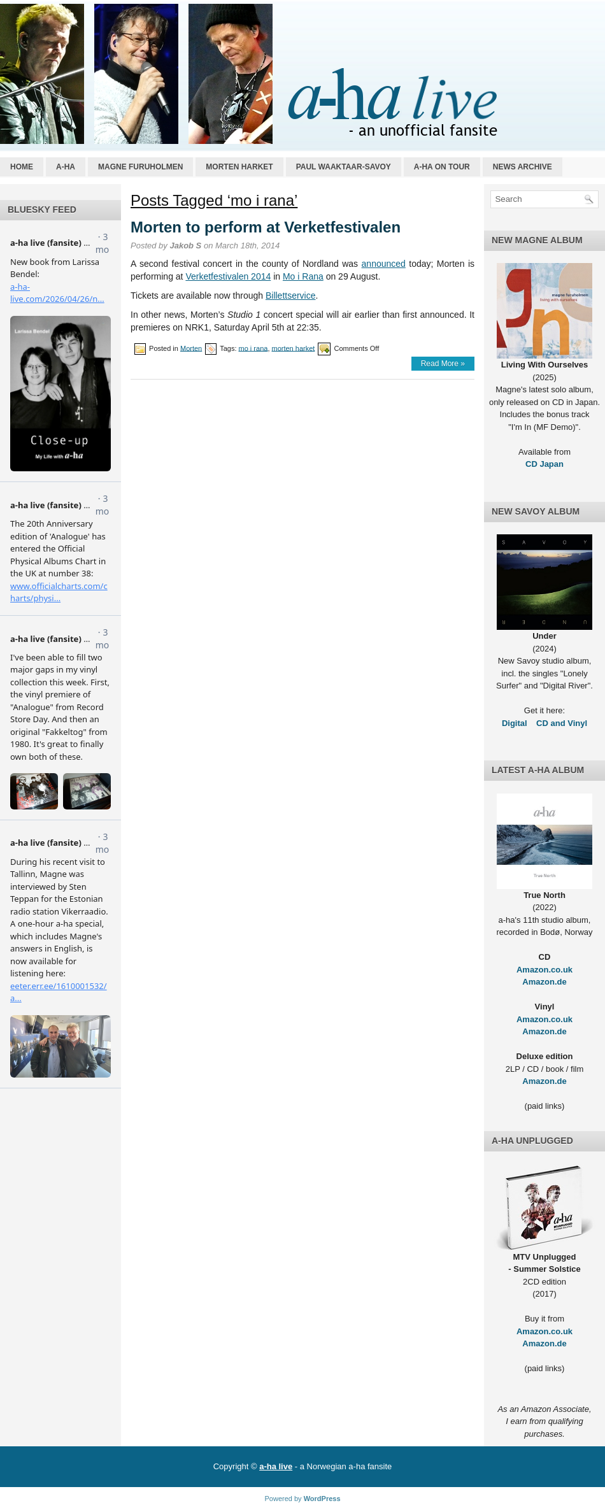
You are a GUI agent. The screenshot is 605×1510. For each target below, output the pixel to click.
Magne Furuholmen (140, 166)
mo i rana (253, 348)
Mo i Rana (303, 276)
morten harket (293, 348)
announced (384, 264)
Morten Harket (239, 166)
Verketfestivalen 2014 (228, 276)
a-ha (65, 166)
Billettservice (291, 295)
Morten (191, 348)
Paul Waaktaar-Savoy (343, 166)
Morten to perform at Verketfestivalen (266, 227)
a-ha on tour (442, 166)
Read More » (443, 363)
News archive (522, 166)
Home (21, 166)
